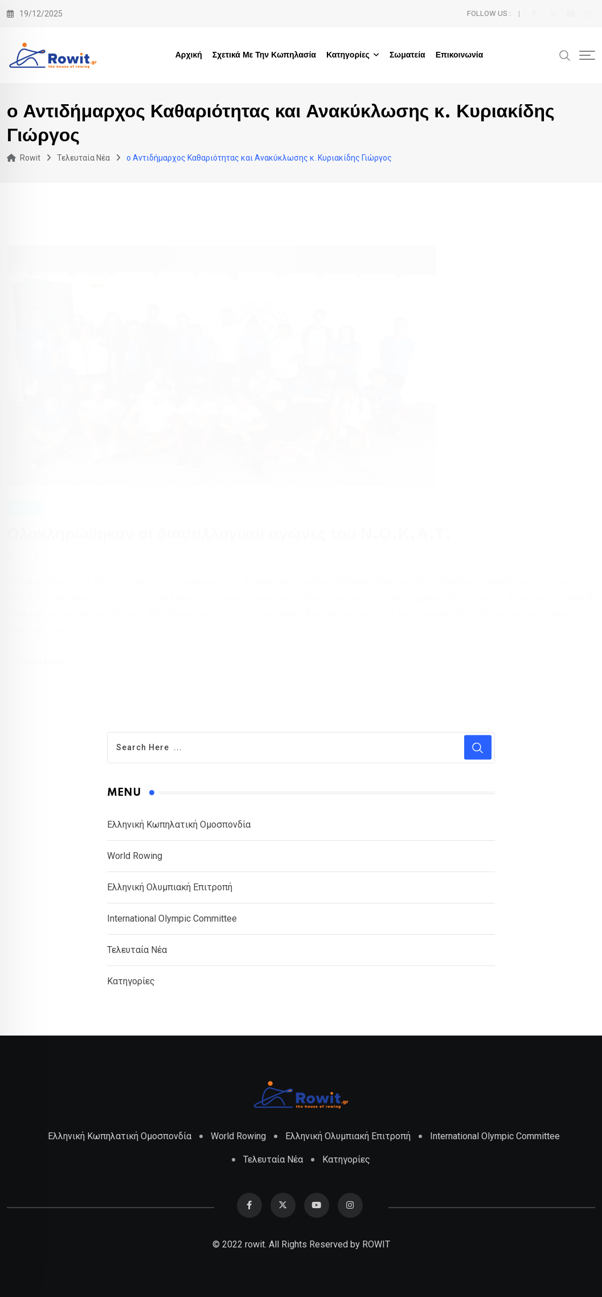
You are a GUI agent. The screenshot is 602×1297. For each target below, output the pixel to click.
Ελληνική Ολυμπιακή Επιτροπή (169, 887)
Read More (53, 661)
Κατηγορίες (348, 55)
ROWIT (376, 1244)
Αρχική (188, 55)
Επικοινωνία (460, 55)
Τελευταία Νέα (137, 949)
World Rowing (134, 855)
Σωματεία (407, 55)
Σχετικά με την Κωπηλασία (264, 55)
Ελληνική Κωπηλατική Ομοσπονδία (179, 824)
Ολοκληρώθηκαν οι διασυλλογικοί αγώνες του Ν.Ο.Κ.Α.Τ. (229, 533)
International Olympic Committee (172, 918)
